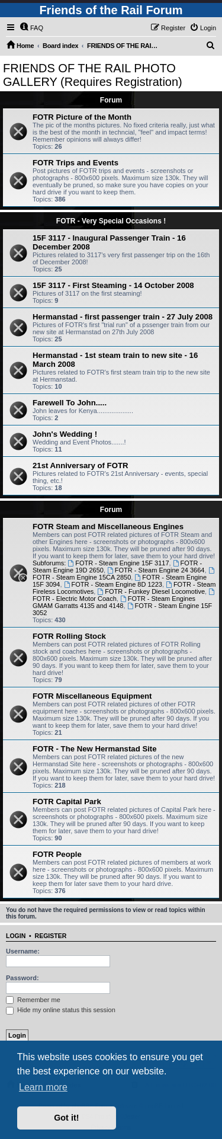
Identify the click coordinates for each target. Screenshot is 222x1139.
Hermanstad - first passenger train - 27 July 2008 (123, 316)
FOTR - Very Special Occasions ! (111, 221)
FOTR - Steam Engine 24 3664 (155, 570)
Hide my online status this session (60, 1009)
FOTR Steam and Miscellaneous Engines (108, 526)
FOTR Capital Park (67, 801)
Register (51, 935)
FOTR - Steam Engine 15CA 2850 (124, 574)
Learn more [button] (43, 1087)
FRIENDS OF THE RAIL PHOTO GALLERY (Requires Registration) (92, 75)
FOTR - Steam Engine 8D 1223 (113, 584)
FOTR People (57, 854)
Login (15, 935)
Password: (22, 977)
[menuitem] (31, 28)
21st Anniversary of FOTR (80, 465)
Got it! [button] (66, 1117)
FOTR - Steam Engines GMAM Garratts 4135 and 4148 (114, 602)
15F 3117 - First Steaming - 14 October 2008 (113, 285)
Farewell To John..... (70, 402)
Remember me (33, 999)
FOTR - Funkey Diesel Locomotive (151, 591)
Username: (23, 951)
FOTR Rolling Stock (69, 636)
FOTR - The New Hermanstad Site (95, 748)
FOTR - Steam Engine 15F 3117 (118, 563)
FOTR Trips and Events (75, 162)
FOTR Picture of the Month (82, 117)
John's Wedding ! (65, 434)
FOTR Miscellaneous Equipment (92, 696)
